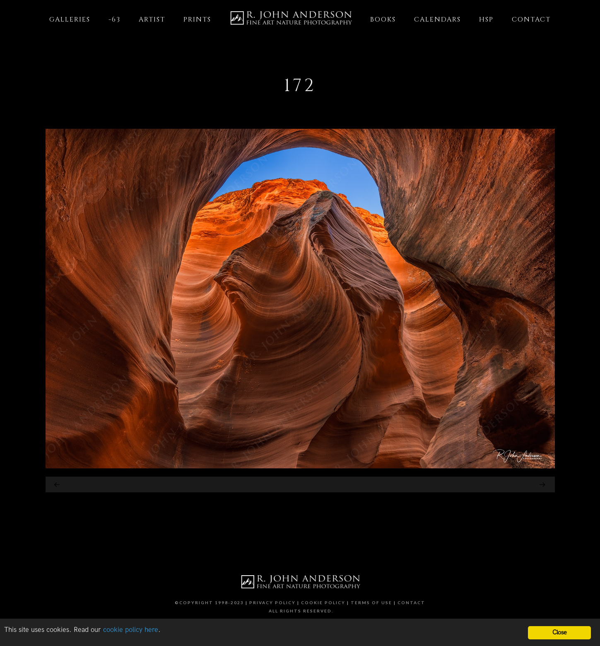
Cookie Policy (323, 602)
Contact (411, 602)
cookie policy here (130, 630)
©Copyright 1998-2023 (209, 602)
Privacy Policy (272, 602)
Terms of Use (371, 602)
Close (559, 632)
